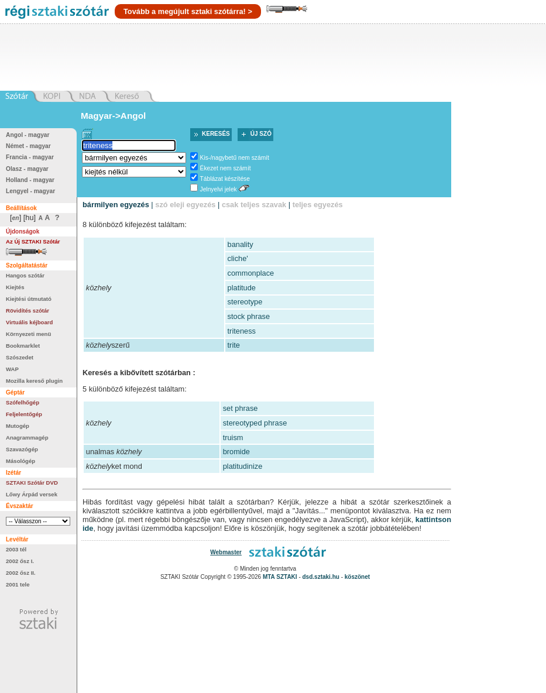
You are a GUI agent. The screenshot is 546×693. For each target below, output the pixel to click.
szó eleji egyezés (185, 204)
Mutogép (17, 426)
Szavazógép (22, 449)
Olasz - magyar (27, 169)
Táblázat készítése (225, 179)
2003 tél (16, 549)
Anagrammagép (27, 437)
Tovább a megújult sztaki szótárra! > (187, 11)
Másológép (20, 461)
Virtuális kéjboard (29, 322)
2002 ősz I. (20, 561)
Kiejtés (15, 287)
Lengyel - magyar (30, 191)
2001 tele (18, 584)
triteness (242, 331)
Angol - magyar (28, 135)
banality (240, 244)
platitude (242, 287)
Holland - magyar (30, 180)
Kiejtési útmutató (28, 299)
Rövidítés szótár (27, 310)
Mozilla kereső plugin (34, 381)
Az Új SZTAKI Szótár (33, 241)
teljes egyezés (318, 204)
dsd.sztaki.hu (321, 577)
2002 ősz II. (21, 573)
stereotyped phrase (255, 422)
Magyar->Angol (113, 116)
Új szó (261, 134)
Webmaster (226, 552)
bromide (236, 451)
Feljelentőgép (24, 414)
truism (233, 437)
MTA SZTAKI (280, 577)
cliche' (238, 258)
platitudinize (243, 466)
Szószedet (19, 357)
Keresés (216, 134)
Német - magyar (28, 146)
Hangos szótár (25, 275)
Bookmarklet (23, 345)
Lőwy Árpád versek (31, 494)
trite (234, 345)
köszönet (357, 577)
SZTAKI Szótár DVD (32, 482)
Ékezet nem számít (225, 168)
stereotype (245, 301)
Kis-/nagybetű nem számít (234, 158)
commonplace (251, 273)
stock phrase (249, 316)
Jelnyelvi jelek (218, 189)
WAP (12, 369)
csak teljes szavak (254, 204)
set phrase (240, 408)
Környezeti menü (28, 334)
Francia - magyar (30, 157)
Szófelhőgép (22, 402)
